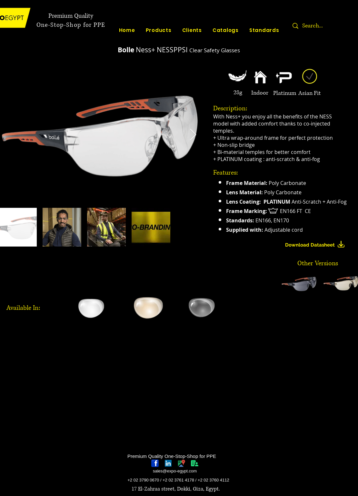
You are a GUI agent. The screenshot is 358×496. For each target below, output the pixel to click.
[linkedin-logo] (168, 463)
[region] (93, 347)
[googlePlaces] (181, 463)
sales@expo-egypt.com (175, 471)
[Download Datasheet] (317, 245)
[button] (299, 283)
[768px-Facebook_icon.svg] (155, 463)
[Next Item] (193, 135)
